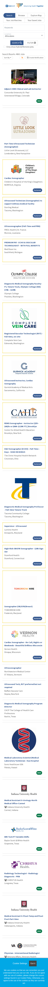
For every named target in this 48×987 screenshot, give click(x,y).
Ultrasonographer (12, 668)
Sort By (7, 57)
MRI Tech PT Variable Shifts (16, 837)
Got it (32, 963)
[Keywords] (24, 27)
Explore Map (36, 15)
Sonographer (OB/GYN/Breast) (18, 606)
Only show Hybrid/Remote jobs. (20, 46)
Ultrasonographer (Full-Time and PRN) (22, 226)
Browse (21, 15)
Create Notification (35, 57)
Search (9, 15)
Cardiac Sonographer (14, 178)
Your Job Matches (14, 20)
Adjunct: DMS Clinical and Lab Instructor (22, 89)
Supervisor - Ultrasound (15, 526)
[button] (32, 42)
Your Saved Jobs (34, 20)
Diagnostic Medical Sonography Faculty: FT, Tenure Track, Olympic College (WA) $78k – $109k (22, 286)
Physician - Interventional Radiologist (22, 953)
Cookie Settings (20, 963)
